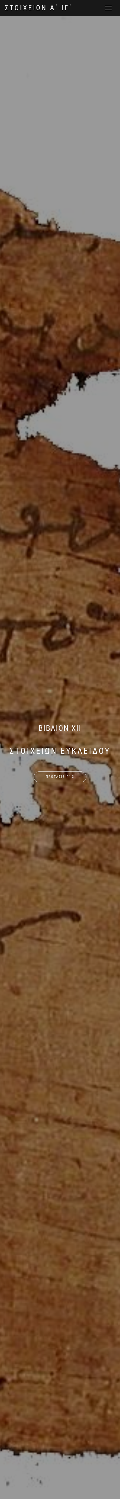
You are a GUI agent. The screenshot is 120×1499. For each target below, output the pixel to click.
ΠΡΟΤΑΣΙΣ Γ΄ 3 (60, 777)
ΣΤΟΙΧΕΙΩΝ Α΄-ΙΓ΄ (38, 8)
